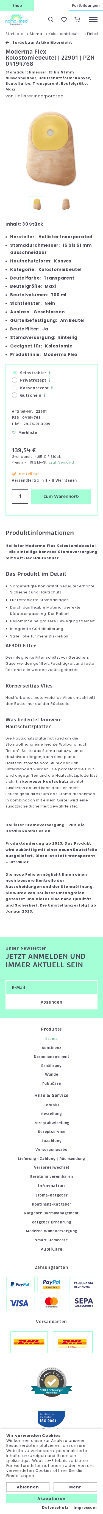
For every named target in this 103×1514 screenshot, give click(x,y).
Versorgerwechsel (51, 1167)
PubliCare (51, 1083)
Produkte (51, 1029)
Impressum (85, 1507)
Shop (17, 5)
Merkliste (24, 432)
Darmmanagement (51, 1056)
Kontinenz (52, 1047)
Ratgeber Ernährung (51, 1222)
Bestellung (51, 1113)
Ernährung (51, 1065)
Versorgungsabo (51, 1149)
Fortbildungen (86, 5)
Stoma (51, 1038)
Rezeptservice (51, 1131)
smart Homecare (51, 1240)
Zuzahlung (51, 1140)
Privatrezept (29, 380)
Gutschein (26, 395)
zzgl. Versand (61, 462)
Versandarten (51, 1321)
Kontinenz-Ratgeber (51, 1204)
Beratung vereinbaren (51, 1176)
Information (51, 1185)
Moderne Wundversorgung (51, 1231)
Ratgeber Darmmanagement (51, 1213)
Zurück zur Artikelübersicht (38, 42)
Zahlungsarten (51, 1267)
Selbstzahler (29, 372)
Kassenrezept (30, 387)
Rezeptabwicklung (51, 1123)
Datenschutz (55, 1507)
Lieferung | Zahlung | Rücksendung (51, 1158)
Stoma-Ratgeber (51, 1195)
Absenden (52, 1002)
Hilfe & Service (51, 1095)
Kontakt (51, 1105)
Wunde (51, 1074)
